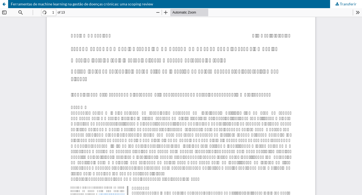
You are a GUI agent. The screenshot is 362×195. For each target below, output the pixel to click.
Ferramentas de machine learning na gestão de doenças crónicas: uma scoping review (82, 4)
